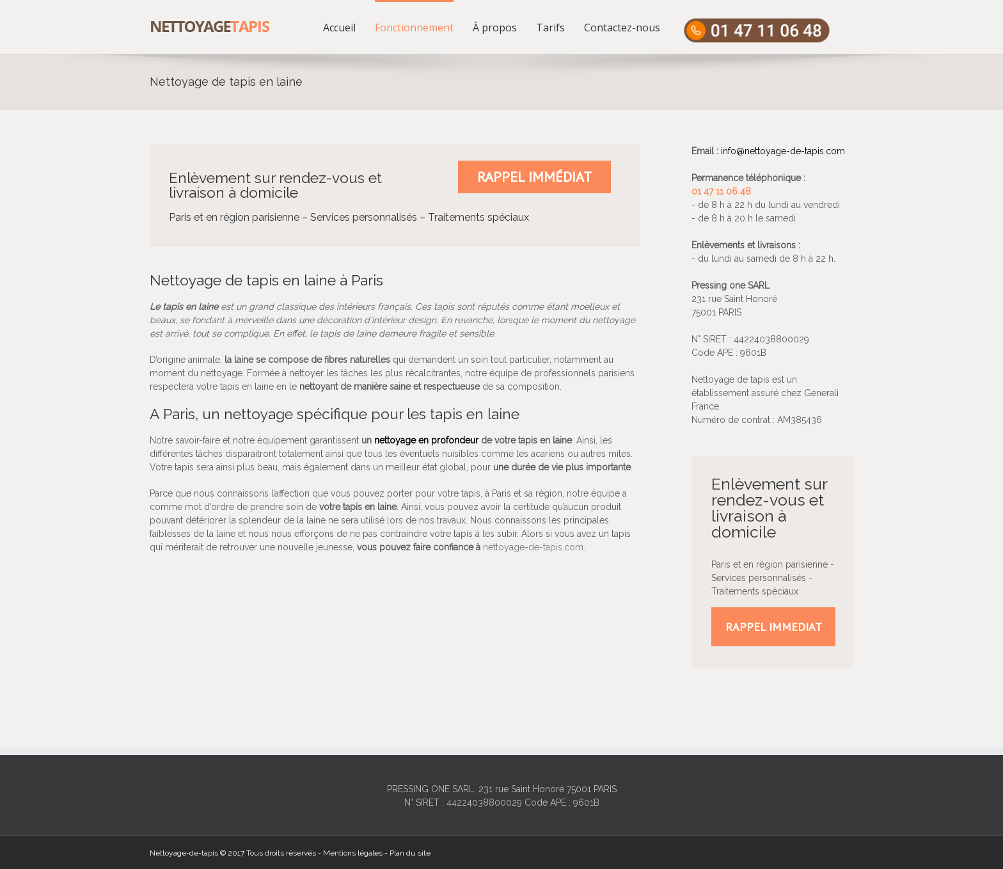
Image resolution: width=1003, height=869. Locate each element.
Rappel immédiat (534, 177)
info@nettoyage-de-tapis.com (783, 151)
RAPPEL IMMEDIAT (773, 626)
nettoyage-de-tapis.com (533, 547)
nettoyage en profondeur (426, 440)
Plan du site (410, 853)
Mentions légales (353, 853)
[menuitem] (349, 27)
